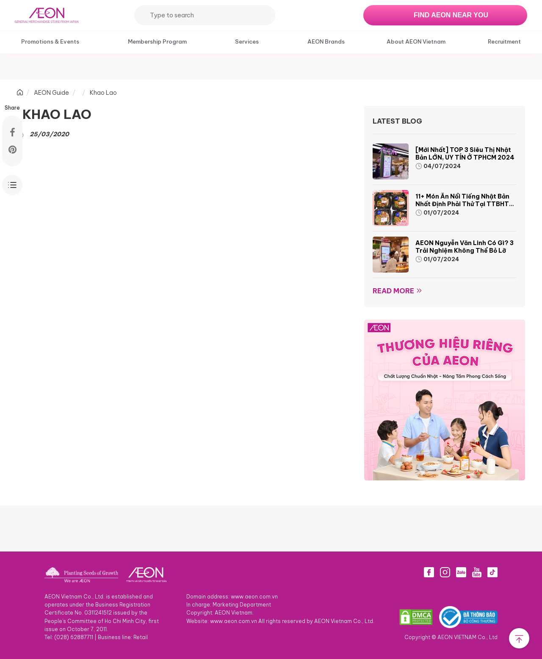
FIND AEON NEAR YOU (451, 15)
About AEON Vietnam (416, 41)
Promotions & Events (50, 41)
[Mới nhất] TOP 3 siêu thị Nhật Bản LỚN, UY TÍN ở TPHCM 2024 (464, 153)
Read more (393, 291)
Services (247, 41)
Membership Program (157, 41)
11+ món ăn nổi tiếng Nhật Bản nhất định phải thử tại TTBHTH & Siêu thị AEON (464, 204)
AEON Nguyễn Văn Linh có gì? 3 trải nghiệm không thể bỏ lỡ (464, 246)
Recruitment (504, 41)
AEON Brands (326, 41)
